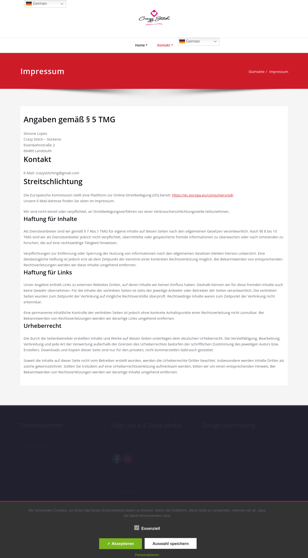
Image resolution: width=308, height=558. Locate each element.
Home (140, 45)
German (189, 42)
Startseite (258, 71)
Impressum (280, 71)
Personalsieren (147, 555)
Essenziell (147, 528)
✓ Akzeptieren (120, 543)
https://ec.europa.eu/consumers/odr (202, 195)
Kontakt (163, 45)
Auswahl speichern (171, 543)
